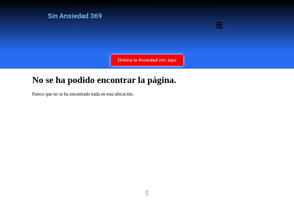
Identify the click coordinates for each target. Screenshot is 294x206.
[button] (219, 25)
